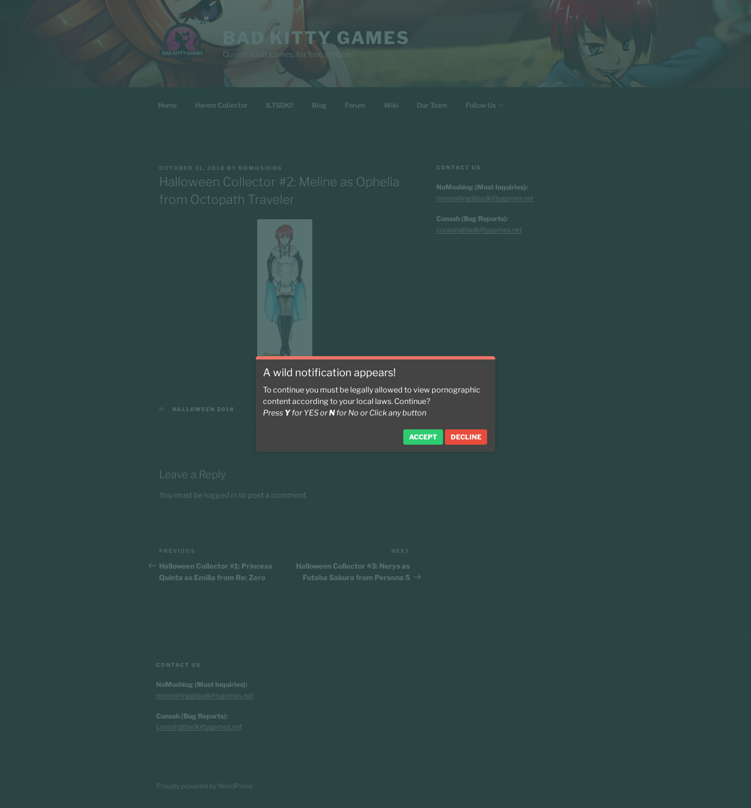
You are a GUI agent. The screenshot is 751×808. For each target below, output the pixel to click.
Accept (423, 437)
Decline (466, 437)
